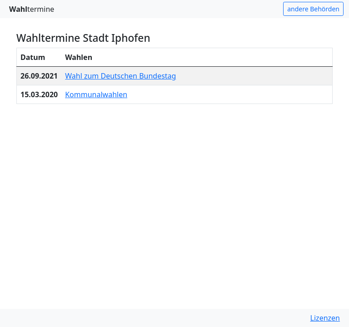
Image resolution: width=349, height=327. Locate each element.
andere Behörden (313, 9)
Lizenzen (325, 318)
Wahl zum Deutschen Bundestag (120, 76)
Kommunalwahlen (96, 94)
